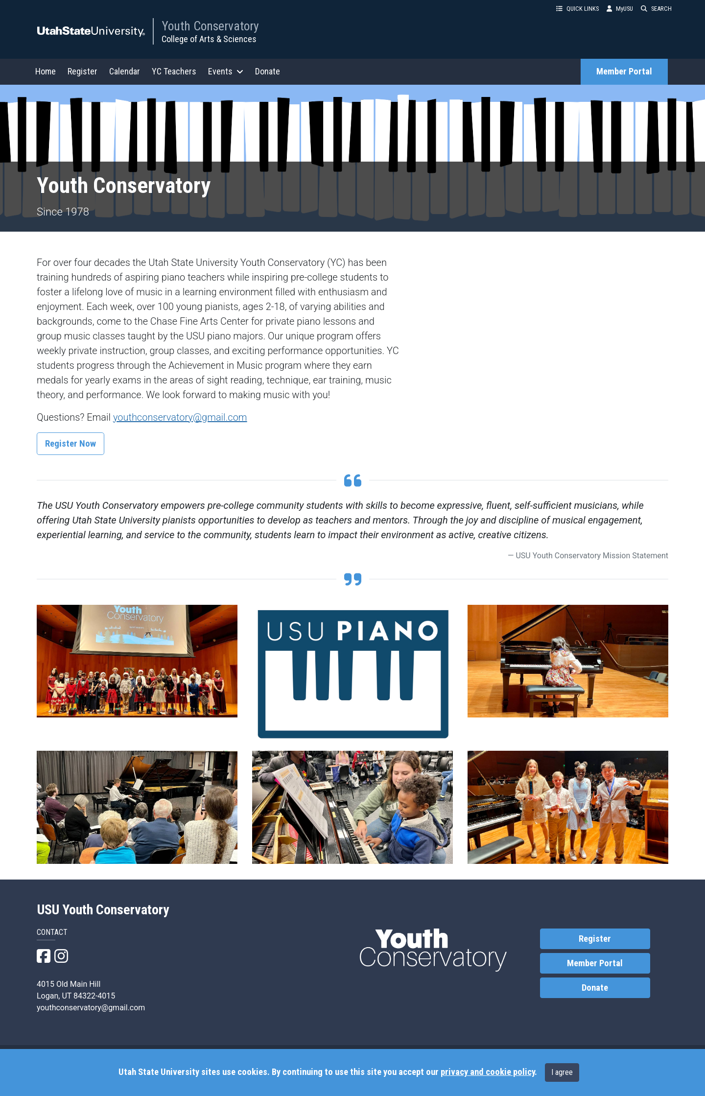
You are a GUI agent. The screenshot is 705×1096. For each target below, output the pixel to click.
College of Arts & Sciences (209, 39)
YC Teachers (174, 71)
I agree (562, 1072)
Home (45, 71)
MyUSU (620, 8)
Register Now (70, 443)
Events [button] (225, 71)
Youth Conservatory (210, 26)
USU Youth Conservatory (103, 910)
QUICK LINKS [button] (577, 8)
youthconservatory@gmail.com (180, 417)
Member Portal (624, 71)
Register (82, 71)
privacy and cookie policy (488, 1072)
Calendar (124, 71)
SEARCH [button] (656, 8)
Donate (267, 71)
